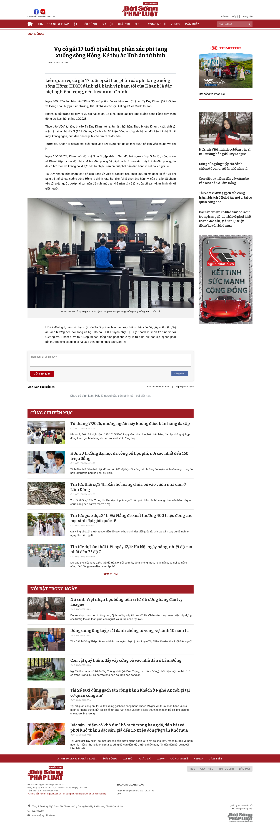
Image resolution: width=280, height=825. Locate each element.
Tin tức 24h (226, 768)
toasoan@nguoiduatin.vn (43, 815)
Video (175, 24)
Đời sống (90, 24)
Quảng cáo (247, 16)
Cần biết (192, 24)
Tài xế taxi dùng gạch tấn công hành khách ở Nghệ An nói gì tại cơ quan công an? (225, 197)
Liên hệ (225, 16)
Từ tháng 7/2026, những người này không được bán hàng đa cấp (130, 423)
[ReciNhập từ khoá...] (234, 24)
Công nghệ (157, 24)
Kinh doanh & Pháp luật (58, 24)
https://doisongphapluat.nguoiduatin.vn (46, 784)
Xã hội (107, 24)
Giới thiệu (207, 768)
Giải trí (124, 24)
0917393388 (38, 811)
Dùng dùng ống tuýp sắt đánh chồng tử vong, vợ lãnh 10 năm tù (129, 630)
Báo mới (244, 768)
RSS (192, 768)
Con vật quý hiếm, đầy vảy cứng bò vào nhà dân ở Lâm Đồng (125, 660)
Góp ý (235, 16)
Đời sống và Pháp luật (212, 93)
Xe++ (139, 24)
